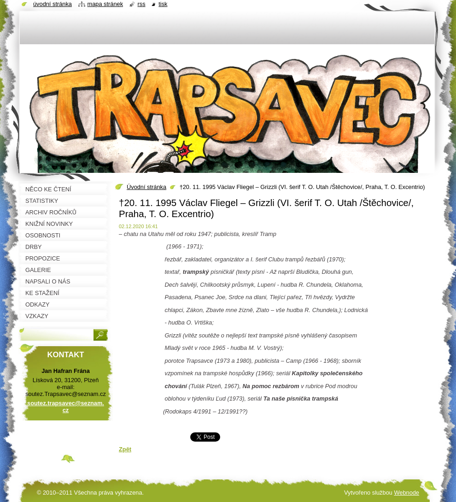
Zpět (125, 449)
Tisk (162, 3)
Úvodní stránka (146, 186)
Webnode (406, 492)
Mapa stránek (105, 3)
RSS (142, 3)
